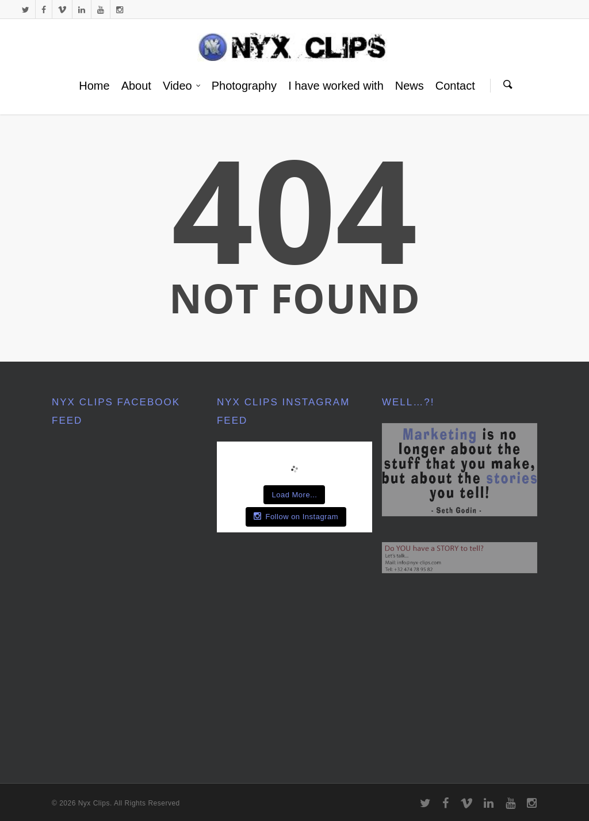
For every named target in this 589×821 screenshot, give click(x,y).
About (136, 85)
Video (182, 86)
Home (94, 85)
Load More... (294, 494)
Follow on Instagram (296, 516)
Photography (244, 85)
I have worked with (336, 85)
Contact (455, 85)
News (409, 85)
